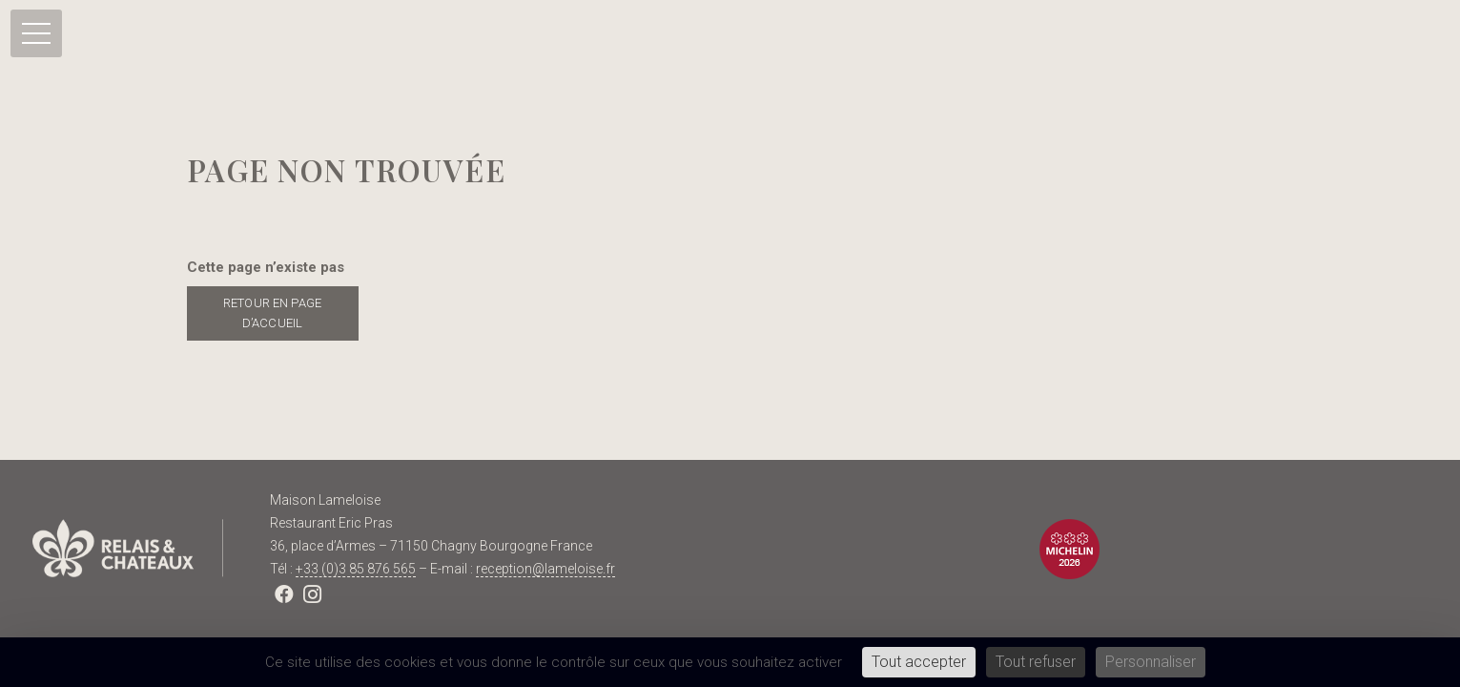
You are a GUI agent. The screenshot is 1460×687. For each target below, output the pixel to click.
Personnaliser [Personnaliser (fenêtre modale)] (1150, 662)
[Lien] (127, 548)
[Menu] (36, 33)
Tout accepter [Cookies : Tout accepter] (919, 662)
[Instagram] (312, 594)
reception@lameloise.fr (545, 568)
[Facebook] (284, 594)
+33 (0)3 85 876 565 (356, 568)
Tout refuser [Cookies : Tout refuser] (1036, 662)
